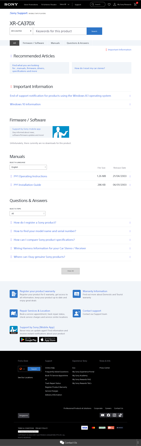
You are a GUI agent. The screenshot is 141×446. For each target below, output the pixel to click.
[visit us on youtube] (102, 415)
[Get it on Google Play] (29, 339)
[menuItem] (78, 4)
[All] (14, 43)
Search (94, 31)
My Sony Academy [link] (80, 376)
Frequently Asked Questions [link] (56, 372)
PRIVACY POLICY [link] (42, 428)
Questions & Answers (78, 43)
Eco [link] (73, 368)
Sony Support (18, 13)
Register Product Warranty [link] (56, 387)
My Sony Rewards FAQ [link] (81, 380)
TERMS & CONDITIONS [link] (26, 428)
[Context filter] (21, 31)
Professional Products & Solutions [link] (77, 408)
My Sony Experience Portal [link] (83, 372)
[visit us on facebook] (108, 415)
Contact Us (68, 442)
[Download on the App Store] (48, 339)
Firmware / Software (33, 43)
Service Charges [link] (51, 391)
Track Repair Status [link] (53, 383)
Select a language (17, 163)
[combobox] (48, 31)
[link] (23, 415)
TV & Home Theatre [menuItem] (48, 4)
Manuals (55, 43)
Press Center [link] (105, 368)
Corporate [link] (98, 408)
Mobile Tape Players (37, 13)
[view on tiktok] (120, 415)
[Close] (139, 442)
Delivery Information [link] (53, 395)
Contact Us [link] (118, 408)
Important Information (119, 49)
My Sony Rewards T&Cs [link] (81, 383)
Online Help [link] (50, 368)
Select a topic (15, 209)
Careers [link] (108, 408)
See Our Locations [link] (25, 378)
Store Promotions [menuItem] (31, 4)
